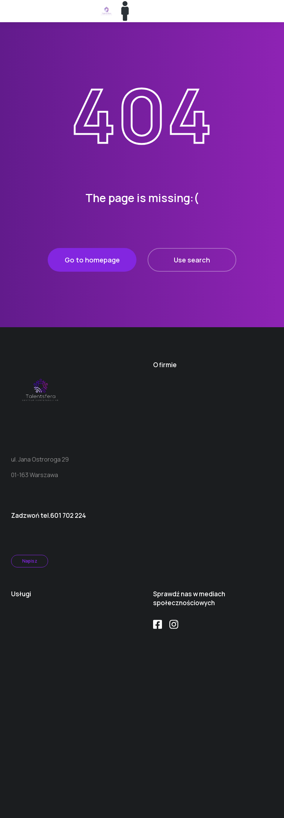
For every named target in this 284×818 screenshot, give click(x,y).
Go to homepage (92, 259)
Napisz (29, 561)
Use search (192, 259)
